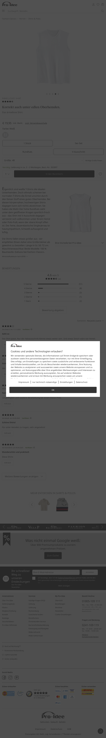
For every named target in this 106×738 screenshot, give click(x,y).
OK (53, 390)
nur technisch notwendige (44, 382)
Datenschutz (82, 382)
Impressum (23, 382)
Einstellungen (66, 382)
